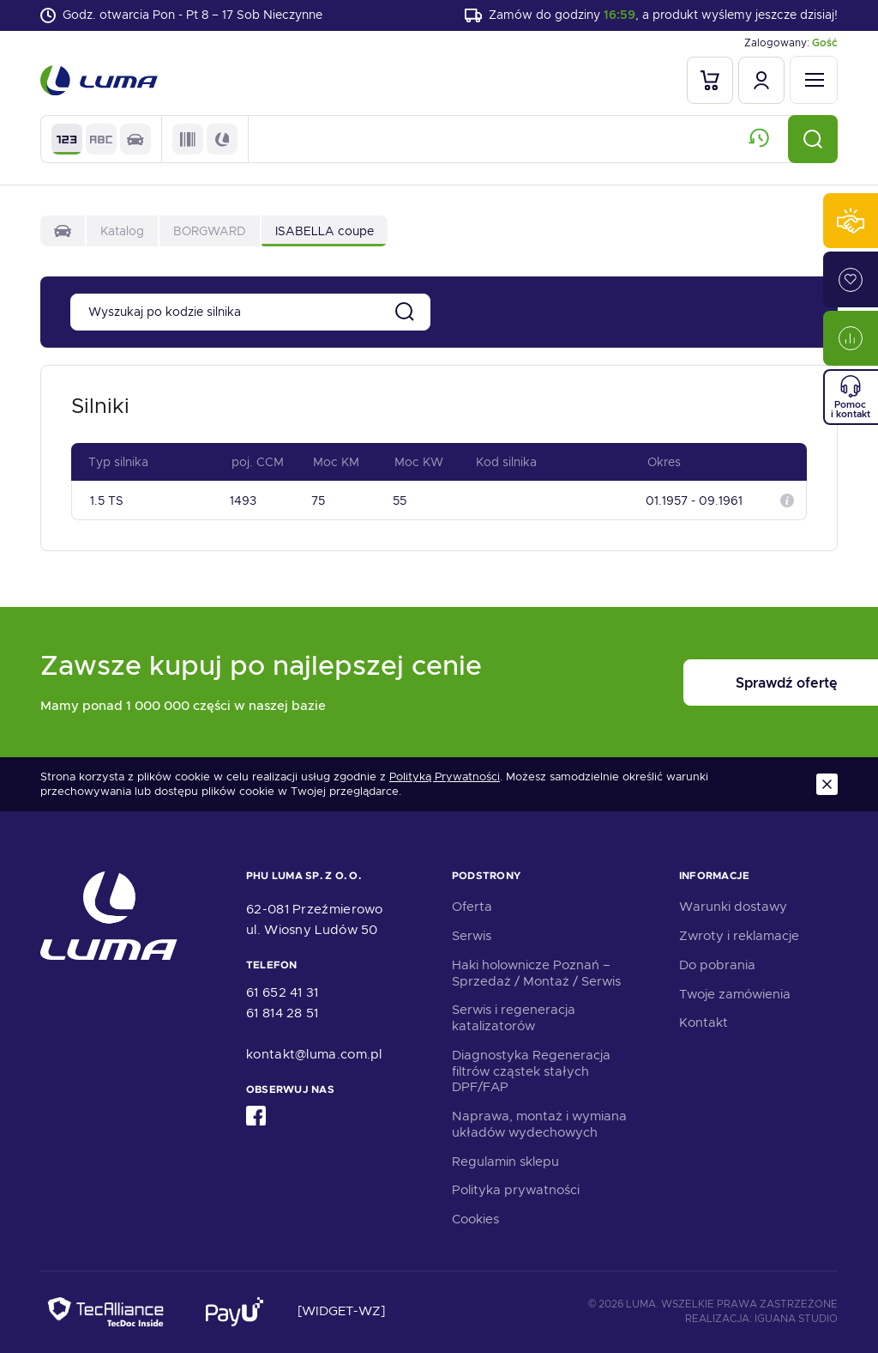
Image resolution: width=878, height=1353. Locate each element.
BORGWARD (209, 232)
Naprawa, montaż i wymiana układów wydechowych (539, 1124)
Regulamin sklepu (505, 1161)
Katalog (122, 232)
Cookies (475, 1219)
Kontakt (703, 1022)
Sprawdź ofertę (731, 683)
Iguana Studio (796, 1319)
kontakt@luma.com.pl (314, 1054)
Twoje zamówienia (735, 994)
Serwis (471, 935)
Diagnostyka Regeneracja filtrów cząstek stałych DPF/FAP (531, 1071)
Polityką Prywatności (444, 777)
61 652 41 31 (282, 992)
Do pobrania (717, 965)
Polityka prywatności (516, 1190)
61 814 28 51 (282, 1013)
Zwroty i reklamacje (739, 935)
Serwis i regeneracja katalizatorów (513, 1018)
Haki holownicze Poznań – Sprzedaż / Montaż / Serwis (536, 973)
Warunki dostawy (733, 906)
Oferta (472, 906)
